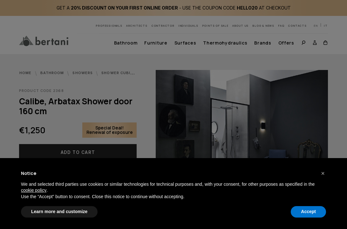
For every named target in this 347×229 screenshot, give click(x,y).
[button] (323, 173)
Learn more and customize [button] (59, 211)
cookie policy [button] (33, 190)
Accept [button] (308, 211)
